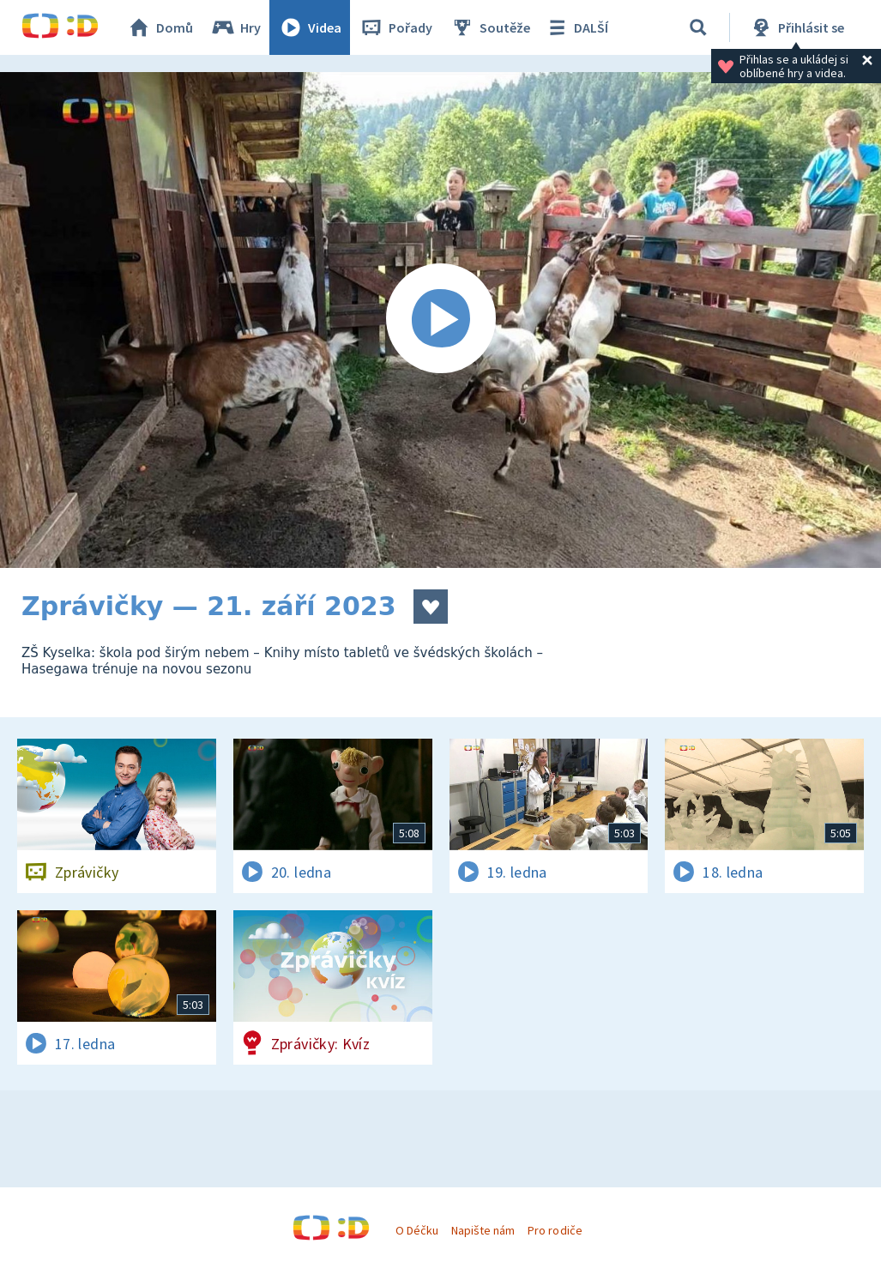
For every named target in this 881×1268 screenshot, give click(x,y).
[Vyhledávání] (698, 27)
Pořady (395, 27)
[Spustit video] (440, 320)
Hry (235, 27)
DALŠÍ (576, 27)
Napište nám (483, 1230)
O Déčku (416, 1230)
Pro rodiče (555, 1230)
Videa (309, 27)
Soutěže (490, 27)
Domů (159, 27)
